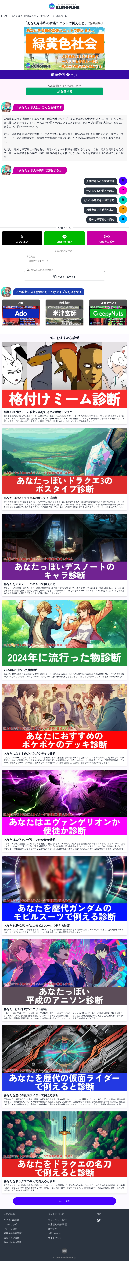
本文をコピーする (64, 276)
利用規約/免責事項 (57, 1224)
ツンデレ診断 (10, 1228)
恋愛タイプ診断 (11, 1237)
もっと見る (64, 1201)
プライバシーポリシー (59, 1219)
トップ (4, 16)
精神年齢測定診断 (13, 1233)
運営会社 (52, 1228)
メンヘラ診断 (10, 1224)
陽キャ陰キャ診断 (13, 1242)
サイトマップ (54, 1237)
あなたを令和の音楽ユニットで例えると (31, 16)
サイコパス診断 (11, 1219)
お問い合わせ (54, 1233)
